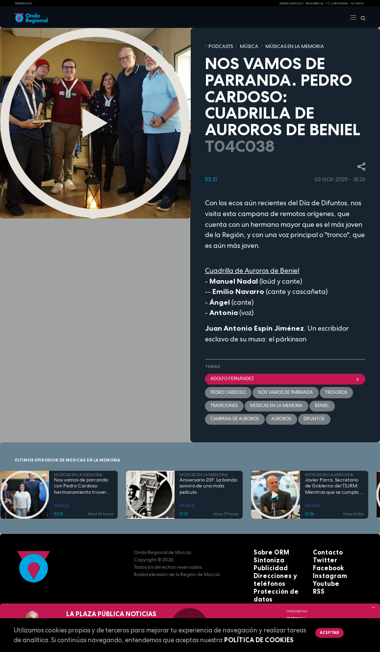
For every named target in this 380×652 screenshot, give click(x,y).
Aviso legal (267, 592)
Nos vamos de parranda (279, 389)
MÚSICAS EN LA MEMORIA (280, 45)
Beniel (312, 402)
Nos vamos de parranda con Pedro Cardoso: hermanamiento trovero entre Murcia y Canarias (81, 482)
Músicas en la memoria (271, 402)
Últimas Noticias (291, 3)
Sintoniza (265, 555)
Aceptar (328, 632)
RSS (317, 584)
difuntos (306, 415)
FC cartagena (337, 3)
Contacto (325, 548)
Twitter (322, 555)
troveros (326, 389)
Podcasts (218, 45)
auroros (275, 415)
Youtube (323, 577)
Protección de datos (279, 584)
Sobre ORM (267, 548)
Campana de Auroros (232, 415)
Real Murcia (315, 3)
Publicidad (266, 562)
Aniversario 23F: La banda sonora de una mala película (208, 482)
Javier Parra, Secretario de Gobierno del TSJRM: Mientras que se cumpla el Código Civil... (334, 482)
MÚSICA (241, 45)
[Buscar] (361, 17)
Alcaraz (357, 3)
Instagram (326, 570)
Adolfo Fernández (285, 377)
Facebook (325, 562)
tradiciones (222, 402)
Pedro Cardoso (226, 389)
